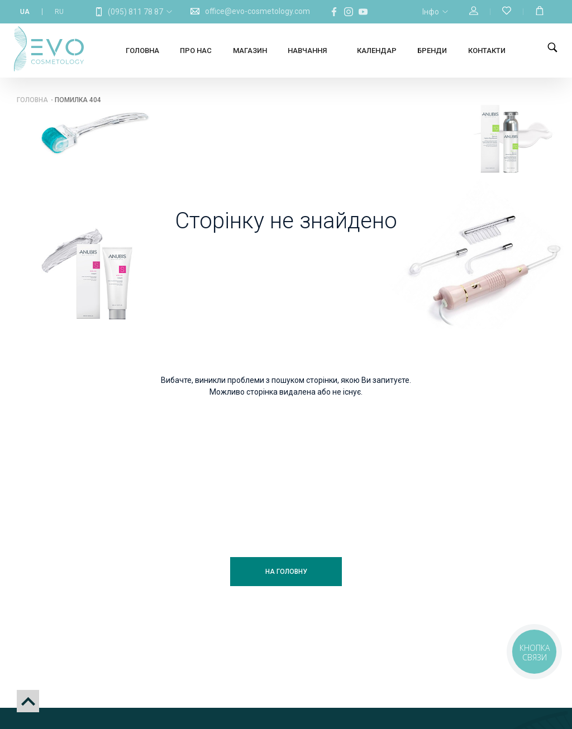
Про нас (196, 50)
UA (25, 12)
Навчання (307, 50)
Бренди (432, 50)
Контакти (487, 50)
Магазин (250, 50)
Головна (142, 50)
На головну (286, 571)
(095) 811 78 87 (135, 12)
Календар (377, 50)
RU (59, 12)
